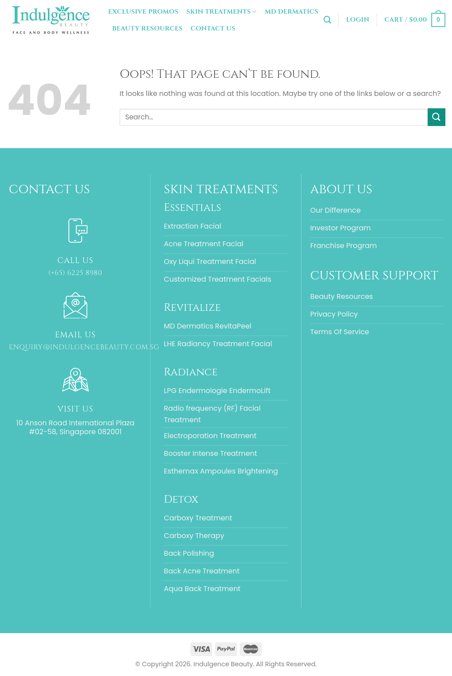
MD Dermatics (291, 12)
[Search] (327, 20)
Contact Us (213, 28)
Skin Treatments (221, 12)
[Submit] (436, 117)
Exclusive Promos (143, 12)
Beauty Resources (147, 28)
